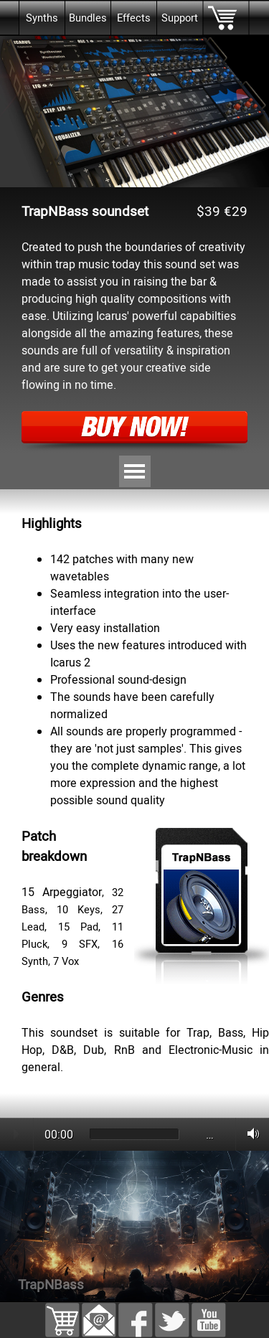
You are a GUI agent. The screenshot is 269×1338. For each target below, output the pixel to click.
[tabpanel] (134, 498)
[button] (99, 1311)
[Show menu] (135, 471)
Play (16, 1134)
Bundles (88, 18)
